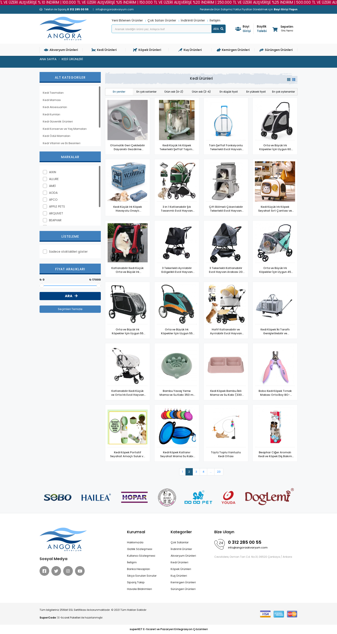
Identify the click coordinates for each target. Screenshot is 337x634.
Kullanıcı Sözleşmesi (141, 556)
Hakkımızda (135, 542)
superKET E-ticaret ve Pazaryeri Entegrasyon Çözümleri (169, 629)
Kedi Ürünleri (179, 562)
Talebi (262, 28)
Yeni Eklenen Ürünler (128, 20)
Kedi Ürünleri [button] (104, 50)
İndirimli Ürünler (193, 20)
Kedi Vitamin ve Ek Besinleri (61, 143)
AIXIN (52, 172)
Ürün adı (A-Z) (173, 91)
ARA (218, 29)
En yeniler (119, 91)
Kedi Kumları (51, 114)
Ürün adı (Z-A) (201, 91)
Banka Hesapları (138, 569)
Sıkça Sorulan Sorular (142, 576)
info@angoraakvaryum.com (248, 547)
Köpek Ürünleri (181, 569)
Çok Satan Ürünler (162, 20)
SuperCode (48, 617)
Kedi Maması (52, 100)
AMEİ (52, 186)
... (211, 472)
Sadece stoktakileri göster (68, 251)
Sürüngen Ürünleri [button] (276, 50)
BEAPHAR (55, 220)
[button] (282, 29)
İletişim (215, 20)
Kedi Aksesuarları (55, 107)
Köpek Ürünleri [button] (147, 50)
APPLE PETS (57, 206)
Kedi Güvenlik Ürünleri (58, 121)
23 (219, 472)
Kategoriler (181, 532)
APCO (53, 199)
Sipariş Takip (136, 582)
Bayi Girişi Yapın (285, 9)
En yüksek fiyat (256, 91)
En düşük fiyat (229, 91)
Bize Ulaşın (224, 532)
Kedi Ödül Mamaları (56, 136)
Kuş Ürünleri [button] (190, 50)
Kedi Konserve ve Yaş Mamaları (65, 129)
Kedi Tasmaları (53, 93)
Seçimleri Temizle (70, 309)
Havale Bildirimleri (139, 589)
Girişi (248, 28)
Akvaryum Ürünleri (183, 556)
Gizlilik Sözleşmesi (139, 549)
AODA (53, 193)
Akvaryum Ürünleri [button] (61, 50)
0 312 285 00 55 (244, 542)
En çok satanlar (146, 91)
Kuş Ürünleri (179, 576)
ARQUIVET (56, 213)
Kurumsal (136, 532)
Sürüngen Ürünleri (183, 589)
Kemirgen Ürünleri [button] (233, 50)
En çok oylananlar (283, 91)
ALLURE (54, 179)
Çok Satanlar (180, 542)
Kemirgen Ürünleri (183, 582)
